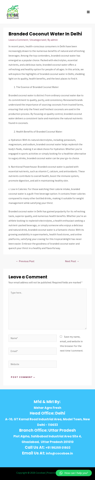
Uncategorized (38, 39)
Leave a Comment (18, 39)
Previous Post (25, 261)
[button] (74, 473)
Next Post (72, 261)
